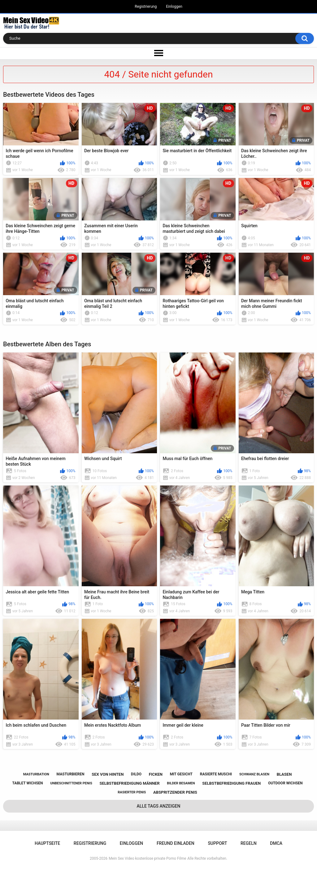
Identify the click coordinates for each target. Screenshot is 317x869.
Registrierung (146, 6)
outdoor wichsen (285, 783)
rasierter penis (132, 792)
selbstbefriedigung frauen (231, 783)
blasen (284, 774)
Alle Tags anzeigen (158, 806)
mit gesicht (181, 774)
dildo (136, 774)
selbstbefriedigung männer (129, 783)
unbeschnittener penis (71, 783)
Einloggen (174, 6)
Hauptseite (47, 843)
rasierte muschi (216, 774)
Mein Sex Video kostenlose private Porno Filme (147, 858)
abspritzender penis (175, 792)
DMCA (276, 843)
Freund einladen (175, 843)
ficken (156, 774)
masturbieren (71, 774)
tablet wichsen (27, 783)
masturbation (36, 774)
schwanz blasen (254, 774)
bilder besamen (181, 783)
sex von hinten (108, 774)
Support (217, 843)
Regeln (249, 843)
